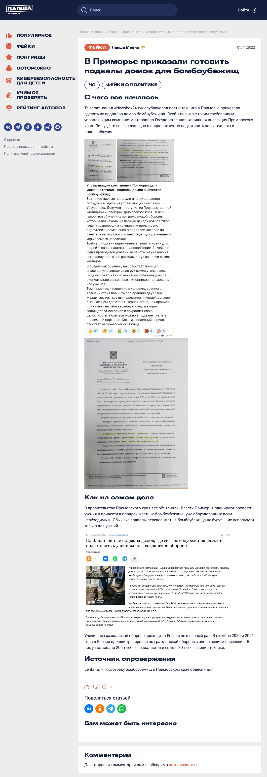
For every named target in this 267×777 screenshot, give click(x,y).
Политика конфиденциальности (29, 153)
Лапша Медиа (125, 47)
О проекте (12, 140)
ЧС (92, 84)
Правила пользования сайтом (28, 146)
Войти (247, 10)
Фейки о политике (131, 84)
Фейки (97, 47)
